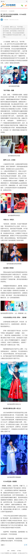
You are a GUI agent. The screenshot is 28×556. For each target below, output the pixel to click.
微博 (26, 5)
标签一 (2, 545)
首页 (8, 550)
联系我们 (13, 550)
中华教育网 (11, 11)
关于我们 (19, 550)
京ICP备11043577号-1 (22, 553)
